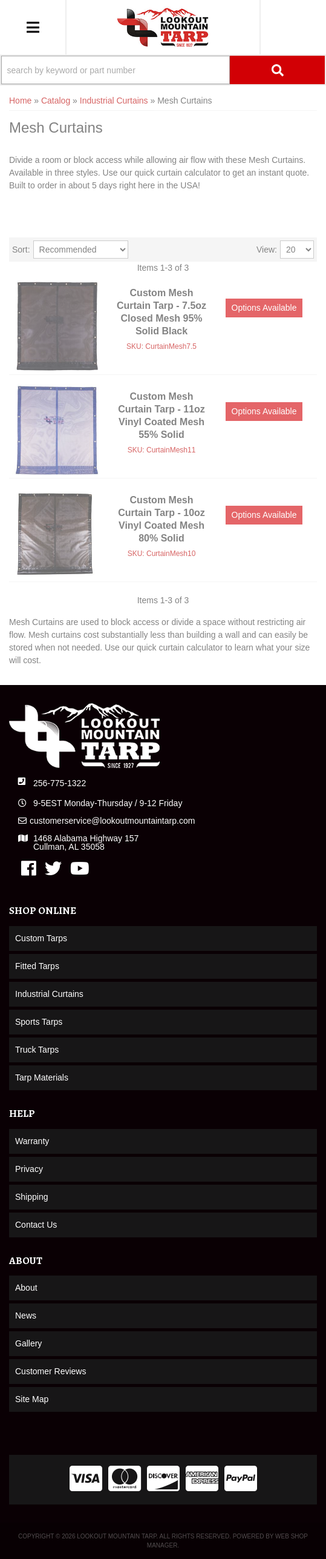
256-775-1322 (59, 783)
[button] (163, 70)
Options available (264, 308)
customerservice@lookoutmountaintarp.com (112, 820)
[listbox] (80, 249)
